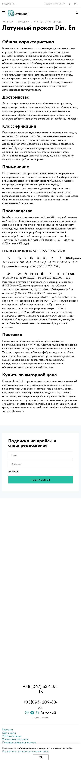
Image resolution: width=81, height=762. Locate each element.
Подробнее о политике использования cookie (25, 751)
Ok (41, 757)
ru (76, 4)
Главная (8, 22)
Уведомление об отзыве (15, 739)
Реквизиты (7, 729)
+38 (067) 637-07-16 (40, 689)
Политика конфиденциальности (19, 742)
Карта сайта (9, 732)
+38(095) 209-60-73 (55, 4)
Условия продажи (11, 736)
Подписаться (40, 479)
